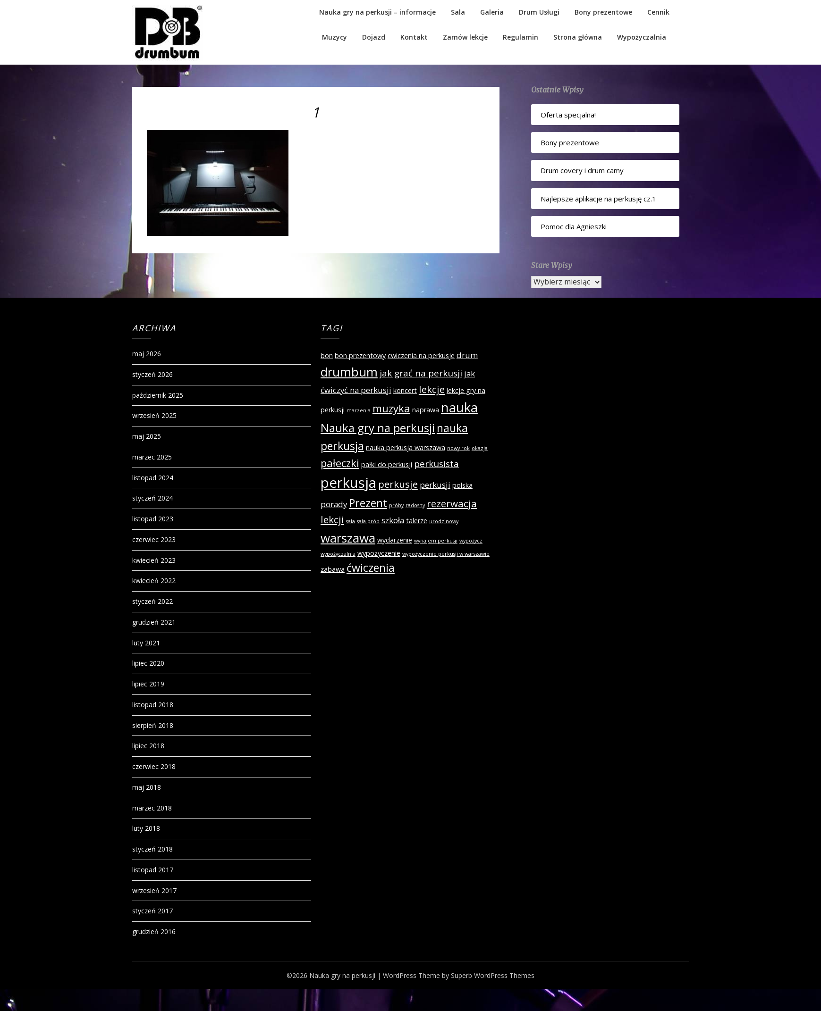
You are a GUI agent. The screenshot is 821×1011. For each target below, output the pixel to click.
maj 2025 (146, 436)
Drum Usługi (539, 12)
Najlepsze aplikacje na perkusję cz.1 (598, 198)
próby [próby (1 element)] (396, 505)
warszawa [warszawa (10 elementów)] (348, 537)
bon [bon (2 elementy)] (327, 355)
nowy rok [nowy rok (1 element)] (458, 448)
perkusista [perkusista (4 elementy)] (436, 464)
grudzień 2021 (154, 622)
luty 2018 (146, 828)
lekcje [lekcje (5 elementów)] (432, 389)
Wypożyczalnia (641, 37)
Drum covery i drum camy (582, 170)
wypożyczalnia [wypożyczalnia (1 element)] (338, 554)
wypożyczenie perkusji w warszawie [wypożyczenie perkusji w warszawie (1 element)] (446, 554)
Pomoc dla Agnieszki (574, 226)
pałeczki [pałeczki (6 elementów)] (340, 463)
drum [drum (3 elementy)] (467, 355)
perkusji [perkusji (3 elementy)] (435, 484)
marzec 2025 (152, 456)
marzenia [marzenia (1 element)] (359, 410)
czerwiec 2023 (154, 539)
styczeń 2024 (152, 497)
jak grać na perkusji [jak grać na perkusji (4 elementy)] (421, 373)
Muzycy (334, 37)
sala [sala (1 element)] (350, 521)
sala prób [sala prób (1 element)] (368, 521)
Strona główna (577, 37)
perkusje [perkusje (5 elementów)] (398, 484)
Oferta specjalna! (568, 114)
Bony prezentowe (603, 12)
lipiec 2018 (148, 745)
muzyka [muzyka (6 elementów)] (391, 408)
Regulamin (520, 37)
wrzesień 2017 (154, 890)
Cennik (658, 12)
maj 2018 (146, 787)
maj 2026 (146, 353)
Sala (458, 12)
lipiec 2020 (148, 663)
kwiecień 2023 (154, 560)
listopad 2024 (152, 477)
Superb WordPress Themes (492, 975)
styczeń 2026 (152, 374)
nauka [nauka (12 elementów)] (459, 407)
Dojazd (373, 37)
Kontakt (414, 37)
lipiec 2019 (148, 683)
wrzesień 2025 (154, 415)
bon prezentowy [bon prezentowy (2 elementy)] (360, 355)
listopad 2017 (152, 869)
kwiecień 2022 (154, 580)
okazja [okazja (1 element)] (480, 448)
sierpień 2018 (152, 725)
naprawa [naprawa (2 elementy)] (425, 409)
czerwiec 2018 (154, 766)
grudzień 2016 (154, 931)
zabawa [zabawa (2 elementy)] (333, 569)
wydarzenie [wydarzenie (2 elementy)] (394, 539)
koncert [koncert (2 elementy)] (405, 390)
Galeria (492, 12)
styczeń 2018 (152, 848)
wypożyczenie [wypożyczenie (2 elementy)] (378, 553)
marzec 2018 (152, 807)
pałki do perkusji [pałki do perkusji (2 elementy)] (386, 464)
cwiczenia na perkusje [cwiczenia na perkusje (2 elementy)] (421, 355)
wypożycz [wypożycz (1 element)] (470, 540)
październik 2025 (157, 395)
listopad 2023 (152, 518)
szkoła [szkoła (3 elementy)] (392, 520)
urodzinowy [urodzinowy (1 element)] (443, 521)
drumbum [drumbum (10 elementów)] (349, 371)
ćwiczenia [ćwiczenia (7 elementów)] (371, 567)
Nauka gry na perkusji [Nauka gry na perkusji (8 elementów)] (378, 427)
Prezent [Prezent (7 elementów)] (368, 502)
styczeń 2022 (152, 601)
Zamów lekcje (465, 37)
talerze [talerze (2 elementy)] (416, 520)
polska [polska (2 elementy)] (462, 485)
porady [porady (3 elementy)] (334, 504)
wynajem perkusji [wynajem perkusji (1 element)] (435, 540)
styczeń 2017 (152, 910)
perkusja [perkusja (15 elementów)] (348, 482)
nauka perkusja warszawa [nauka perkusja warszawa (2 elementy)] (405, 447)
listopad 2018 (152, 704)
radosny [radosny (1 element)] (415, 505)
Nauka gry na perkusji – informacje (377, 12)
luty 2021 (146, 642)
